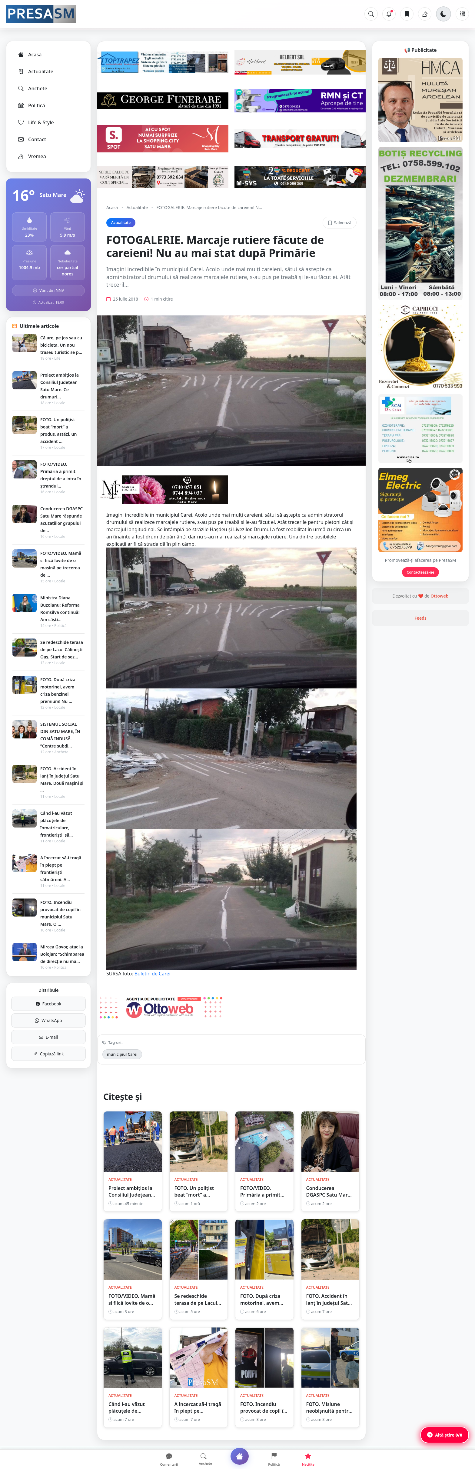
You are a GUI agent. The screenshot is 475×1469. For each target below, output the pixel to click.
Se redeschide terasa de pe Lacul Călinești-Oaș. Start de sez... (62, 649)
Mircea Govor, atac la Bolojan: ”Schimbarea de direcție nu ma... (62, 954)
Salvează (339, 222)
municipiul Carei (122, 1054)
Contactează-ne (420, 572)
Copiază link (48, 1054)
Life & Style (35, 122)
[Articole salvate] (407, 14)
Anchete (32, 88)
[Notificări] (389, 14)
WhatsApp (48, 1020)
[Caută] (371, 14)
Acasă (29, 54)
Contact (31, 139)
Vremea (31, 156)
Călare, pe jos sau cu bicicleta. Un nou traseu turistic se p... (61, 345)
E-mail (48, 1037)
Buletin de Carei (153, 973)
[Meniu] (462, 14)
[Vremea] (424, 14)
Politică (31, 105)
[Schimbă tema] (443, 14)
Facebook (48, 1004)
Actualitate (35, 71)
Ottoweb (439, 596)
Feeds (420, 618)
